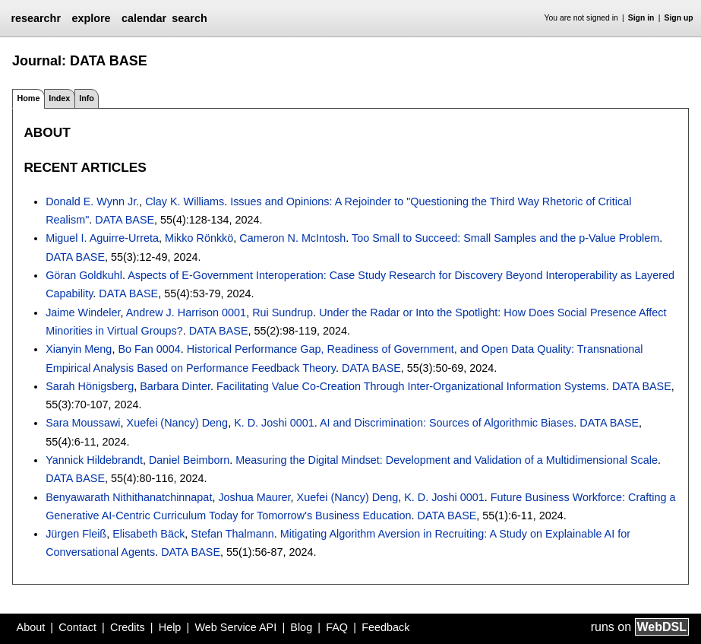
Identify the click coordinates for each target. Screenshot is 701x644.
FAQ (337, 627)
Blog (301, 627)
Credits (127, 627)
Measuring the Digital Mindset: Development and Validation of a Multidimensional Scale (446, 460)
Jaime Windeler (83, 312)
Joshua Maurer (254, 497)
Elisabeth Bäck (148, 534)
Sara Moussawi (83, 423)
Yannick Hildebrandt (94, 460)
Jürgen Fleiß (76, 534)
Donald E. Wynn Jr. (92, 201)
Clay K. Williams (184, 201)
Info (86, 98)
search (189, 18)
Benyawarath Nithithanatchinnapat (129, 497)
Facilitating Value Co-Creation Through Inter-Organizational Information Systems (411, 386)
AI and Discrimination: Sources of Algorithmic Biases (446, 423)
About (31, 627)
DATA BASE (124, 220)
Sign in (641, 18)
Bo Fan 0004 (149, 349)
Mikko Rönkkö (199, 238)
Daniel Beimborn (189, 460)
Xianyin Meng (79, 349)
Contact (77, 627)
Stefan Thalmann (232, 534)
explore (90, 18)
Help (170, 627)
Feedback (385, 627)
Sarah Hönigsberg (90, 386)
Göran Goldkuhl (84, 275)
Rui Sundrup (282, 312)
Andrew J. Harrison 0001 (186, 312)
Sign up (679, 18)
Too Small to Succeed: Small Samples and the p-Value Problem (505, 238)
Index (59, 98)
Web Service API (235, 627)
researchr (36, 18)
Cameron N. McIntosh (292, 238)
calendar (144, 18)
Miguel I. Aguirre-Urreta (102, 238)
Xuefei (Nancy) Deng (178, 423)
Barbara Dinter (175, 386)
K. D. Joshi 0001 (274, 423)
